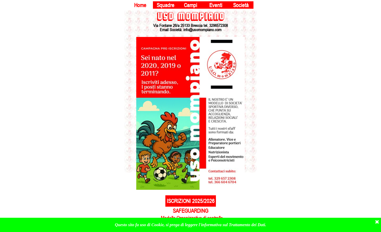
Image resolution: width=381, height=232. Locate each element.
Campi (190, 5)
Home (140, 5)
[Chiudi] (377, 222)
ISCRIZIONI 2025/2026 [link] (191, 201)
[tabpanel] (190, 21)
